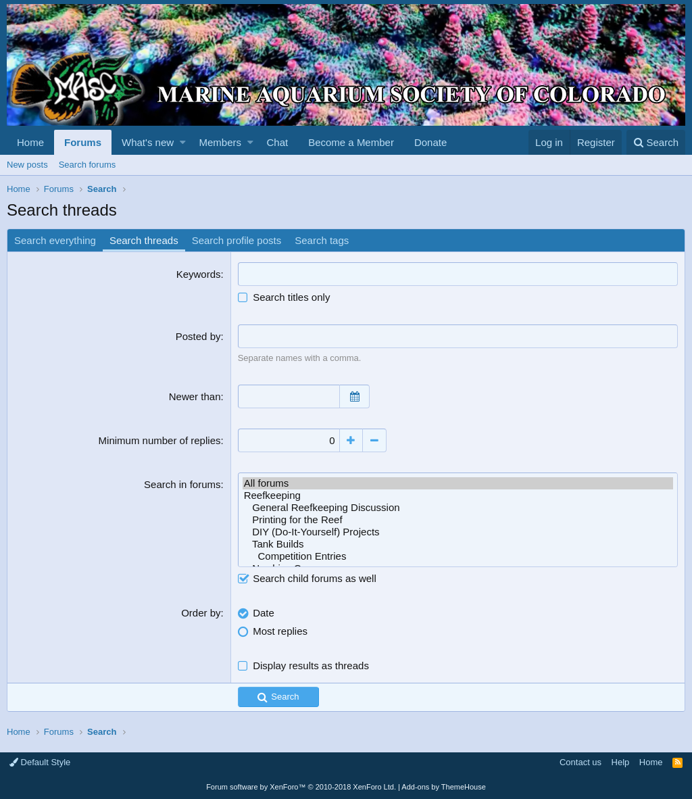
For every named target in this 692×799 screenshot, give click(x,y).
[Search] (655, 142)
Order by (200, 613)
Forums (82, 142)
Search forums (87, 165)
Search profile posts (237, 240)
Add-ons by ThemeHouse (443, 787)
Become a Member (351, 142)
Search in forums (182, 484)
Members (220, 142)
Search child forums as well (307, 578)
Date (263, 613)
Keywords (198, 274)
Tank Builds (458, 544)
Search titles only (284, 297)
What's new (148, 142)
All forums (458, 483)
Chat (277, 142)
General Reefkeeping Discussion (458, 508)
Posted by (198, 336)
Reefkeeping (458, 495)
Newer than (195, 396)
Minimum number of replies (160, 440)
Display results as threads (311, 665)
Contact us (580, 762)
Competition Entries (458, 556)
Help (621, 762)
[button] (182, 142)
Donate (430, 142)
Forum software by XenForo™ (301, 787)
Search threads (143, 240)
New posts (27, 165)
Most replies (280, 631)
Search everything (55, 240)
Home (30, 142)
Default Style (39, 762)
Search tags (322, 240)
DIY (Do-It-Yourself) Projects (458, 532)
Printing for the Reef (458, 520)
